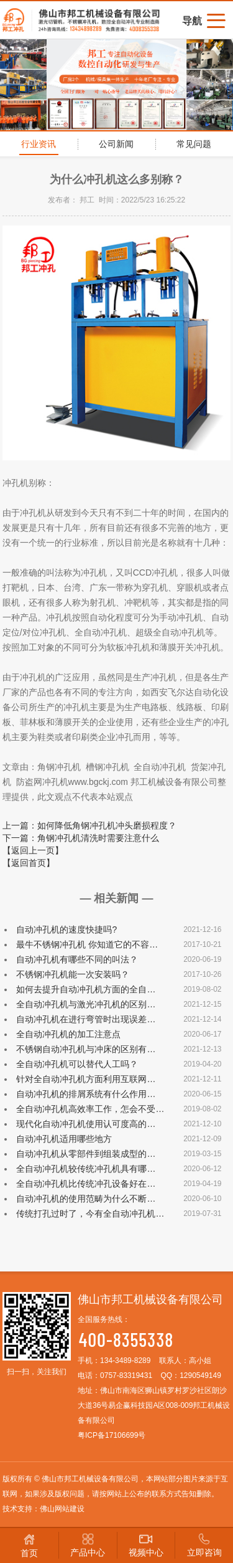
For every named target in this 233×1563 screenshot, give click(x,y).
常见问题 (193, 144)
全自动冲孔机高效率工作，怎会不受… (90, 1109)
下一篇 (80, 838)
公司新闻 (116, 144)
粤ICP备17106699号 (111, 1435)
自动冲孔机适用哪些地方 (64, 1139)
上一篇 (89, 825)
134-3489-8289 (125, 1360)
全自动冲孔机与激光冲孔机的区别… (85, 1004)
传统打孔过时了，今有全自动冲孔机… (90, 1214)
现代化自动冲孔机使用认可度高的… (85, 1124)
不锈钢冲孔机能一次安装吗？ (72, 974)
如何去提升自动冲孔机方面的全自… (85, 989)
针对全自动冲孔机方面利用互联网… (85, 1079)
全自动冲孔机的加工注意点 (68, 1034)
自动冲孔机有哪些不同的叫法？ (77, 959)
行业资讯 (38, 144)
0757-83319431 (126, 1375)
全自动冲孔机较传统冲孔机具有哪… (85, 1169)
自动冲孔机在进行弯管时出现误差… (85, 1019)
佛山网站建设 (62, 1508)
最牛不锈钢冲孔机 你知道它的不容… (87, 944)
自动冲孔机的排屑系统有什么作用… (85, 1094)
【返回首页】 (28, 863)
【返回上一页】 (32, 850)
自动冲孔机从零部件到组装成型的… (85, 1154)
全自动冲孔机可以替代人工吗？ (77, 1064)
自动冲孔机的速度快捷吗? (66, 929)
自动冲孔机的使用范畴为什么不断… (85, 1199)
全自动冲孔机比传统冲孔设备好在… (85, 1184)
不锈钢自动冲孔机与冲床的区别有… (85, 1049)
